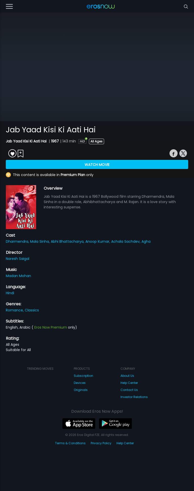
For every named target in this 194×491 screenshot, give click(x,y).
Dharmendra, (18, 241)
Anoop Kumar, (98, 241)
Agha (146, 241)
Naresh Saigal (17, 258)
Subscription (83, 376)
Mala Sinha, (40, 241)
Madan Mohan (18, 275)
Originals (81, 390)
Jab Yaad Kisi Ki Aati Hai (26, 141)
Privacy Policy (101, 443)
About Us (127, 376)
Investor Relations (134, 397)
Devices (80, 383)
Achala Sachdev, (126, 241)
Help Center (129, 383)
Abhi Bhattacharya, (68, 241)
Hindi (10, 293)
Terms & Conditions (70, 443)
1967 (55, 141)
